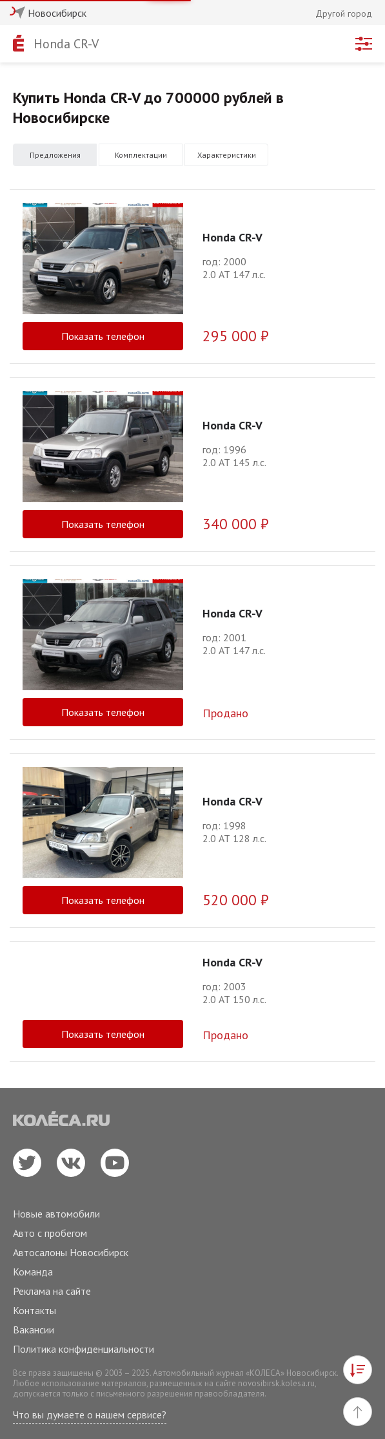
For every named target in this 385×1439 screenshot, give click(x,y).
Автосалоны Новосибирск (70, 1252)
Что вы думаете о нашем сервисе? (89, 1414)
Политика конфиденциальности (83, 1348)
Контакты (34, 1310)
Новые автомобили (56, 1213)
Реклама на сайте (52, 1290)
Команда (33, 1271)
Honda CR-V (66, 43)
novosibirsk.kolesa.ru (276, 1383)
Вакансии (33, 1329)
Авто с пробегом (50, 1233)
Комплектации (141, 155)
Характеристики (226, 155)
